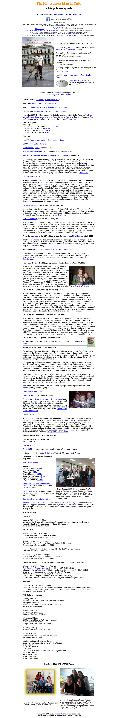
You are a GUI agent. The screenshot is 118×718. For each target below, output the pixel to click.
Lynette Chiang (60, 714)
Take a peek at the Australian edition (36, 499)
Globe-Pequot (39, 29)
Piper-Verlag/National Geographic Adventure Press (42, 30)
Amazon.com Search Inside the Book (56, 126)
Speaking (51, 95)
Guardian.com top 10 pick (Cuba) (43, 104)
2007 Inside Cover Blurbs (32, 151)
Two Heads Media (82, 286)
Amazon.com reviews (71, 75)
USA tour (48, 453)
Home (68, 95)
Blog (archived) (28, 445)
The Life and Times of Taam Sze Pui (36, 503)
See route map (28, 395)
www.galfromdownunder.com (68, 14)
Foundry (36, 119)
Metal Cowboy (78, 236)
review (32, 491)
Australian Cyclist (62, 71)
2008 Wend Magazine (31, 148)
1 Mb (35, 472)
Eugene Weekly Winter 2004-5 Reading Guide (52, 249)
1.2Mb (39, 474)
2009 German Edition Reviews (34, 144)
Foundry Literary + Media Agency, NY (66, 35)
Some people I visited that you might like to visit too (42, 399)
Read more (83, 173)
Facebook (40, 100)
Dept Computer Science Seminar (35, 568)
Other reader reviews (56, 140)
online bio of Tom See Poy (65, 503)
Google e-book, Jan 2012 (59, 27)
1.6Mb (37, 470)
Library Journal (29, 176)
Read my (26, 491)
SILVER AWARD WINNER (79, 81)
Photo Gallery (33, 462)
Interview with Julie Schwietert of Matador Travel (49, 107)
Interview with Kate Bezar (43, 111)
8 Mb (43, 476)
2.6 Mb (40, 480)
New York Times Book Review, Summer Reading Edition (45, 155)
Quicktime (26, 468)
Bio (57, 95)
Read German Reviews (70, 119)
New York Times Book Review (65, 49)
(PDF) (47, 128)
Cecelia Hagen (28, 259)
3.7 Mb (39, 478)
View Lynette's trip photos (32, 391)
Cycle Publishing (30, 219)
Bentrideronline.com (31, 205)
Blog (63, 95)
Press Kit (26, 449)
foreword (34, 236)
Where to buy (55, 100)
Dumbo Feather (61, 111)
